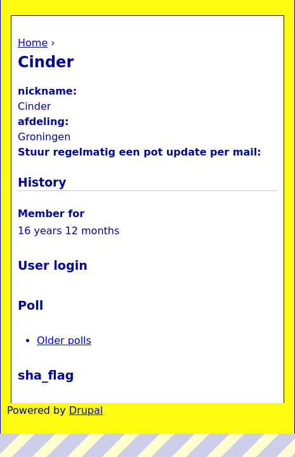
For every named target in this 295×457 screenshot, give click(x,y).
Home (33, 43)
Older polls (64, 340)
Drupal (86, 410)
